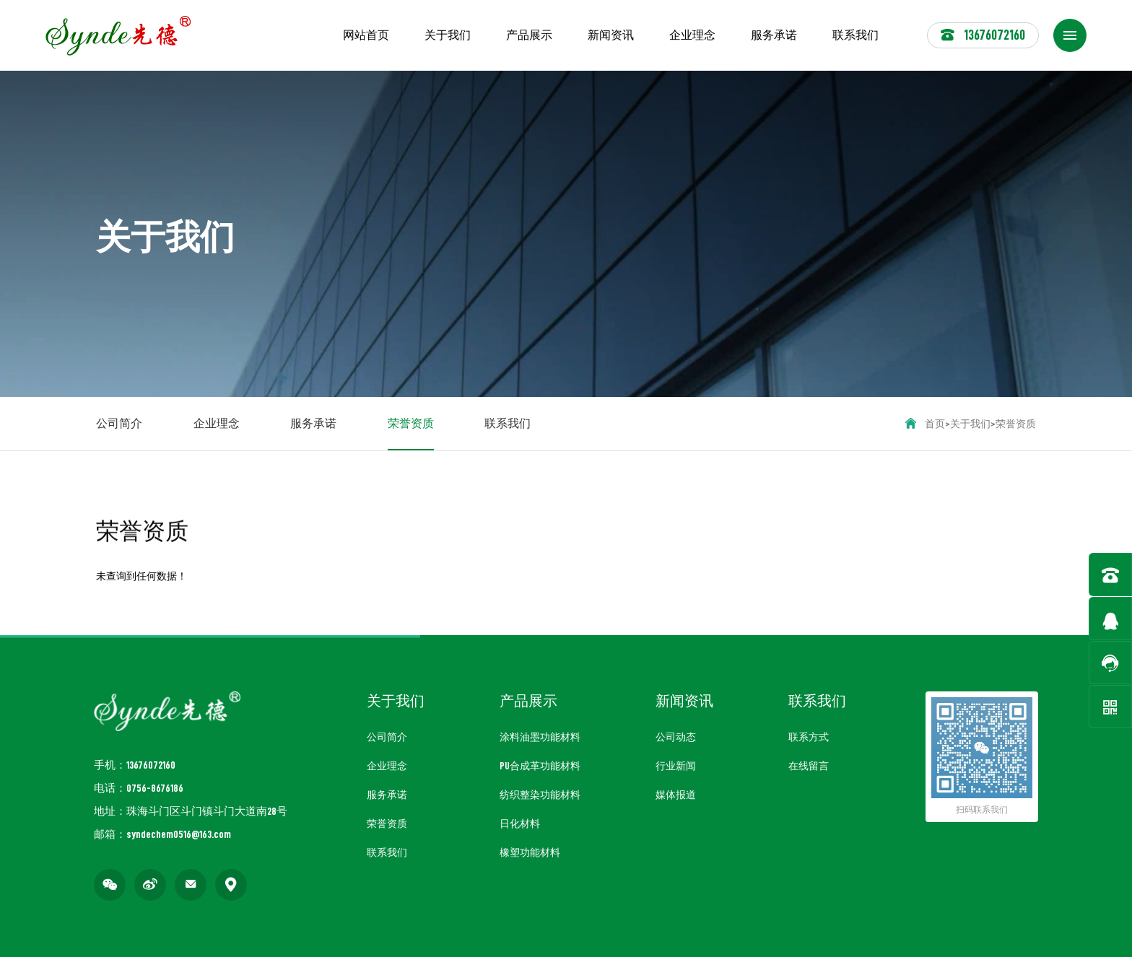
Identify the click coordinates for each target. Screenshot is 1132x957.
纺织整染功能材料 (540, 795)
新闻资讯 (611, 35)
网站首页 (366, 35)
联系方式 (808, 737)
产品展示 (529, 35)
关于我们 (448, 35)
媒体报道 (676, 795)
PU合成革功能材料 (540, 766)
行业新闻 (676, 766)
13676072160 (983, 34)
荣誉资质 (411, 434)
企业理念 (692, 35)
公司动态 (676, 737)
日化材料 (520, 823)
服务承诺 (774, 35)
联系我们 (855, 35)
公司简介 (119, 423)
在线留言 (808, 766)
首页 (935, 424)
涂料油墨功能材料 (540, 737)
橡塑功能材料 (530, 852)
